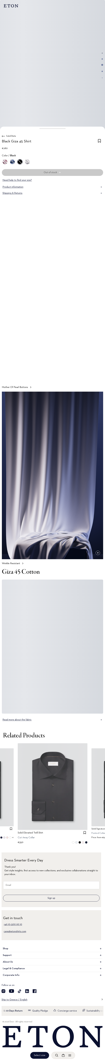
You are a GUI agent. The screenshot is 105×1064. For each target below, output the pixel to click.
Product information (52, 187)
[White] (27, 161)
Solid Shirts (11, 136)
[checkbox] (99, 142)
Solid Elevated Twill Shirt (30, 833)
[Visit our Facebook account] (34, 991)
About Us (52, 961)
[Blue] (12, 161)
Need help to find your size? (17, 180)
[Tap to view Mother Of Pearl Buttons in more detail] (52, 303)
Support (52, 955)
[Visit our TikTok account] (19, 991)
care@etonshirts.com (15, 931)
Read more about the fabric (52, 720)
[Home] (52, 1037)
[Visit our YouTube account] (11, 991)
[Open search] (56, 1055)
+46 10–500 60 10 (13, 924)
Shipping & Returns (52, 193)
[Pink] (4, 161)
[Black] (19, 161)
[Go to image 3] (102, 65)
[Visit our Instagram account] (3, 991)
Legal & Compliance (52, 968)
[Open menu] (69, 1055)
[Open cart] (63, 1055)
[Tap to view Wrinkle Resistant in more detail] (52, 480)
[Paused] (98, 376)
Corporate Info (52, 975)
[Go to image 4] (102, 71)
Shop (52, 948)
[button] (52, 128)
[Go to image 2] (102, 59)
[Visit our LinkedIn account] (27, 991)
